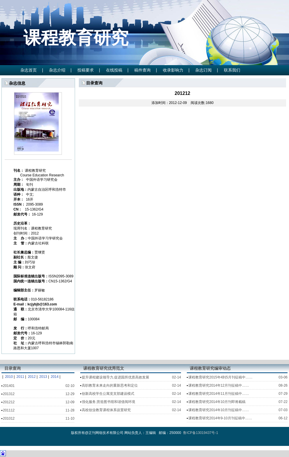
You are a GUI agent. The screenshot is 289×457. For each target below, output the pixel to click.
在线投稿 (114, 70)
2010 (9, 377)
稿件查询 (142, 70)
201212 (9, 402)
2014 (55, 377)
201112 (9, 410)
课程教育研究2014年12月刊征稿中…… (218, 385)
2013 (43, 377)
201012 (9, 418)
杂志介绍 (57, 70)
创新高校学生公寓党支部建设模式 (108, 394)
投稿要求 (85, 70)
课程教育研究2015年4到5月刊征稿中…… (220, 377)
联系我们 (232, 70)
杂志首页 (28, 70)
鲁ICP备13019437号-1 (200, 433)
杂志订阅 (203, 70)
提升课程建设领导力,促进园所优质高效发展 (115, 377)
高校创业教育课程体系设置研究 (106, 410)
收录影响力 (173, 70)
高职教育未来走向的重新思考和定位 (110, 385)
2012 (32, 377)
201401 (9, 386)
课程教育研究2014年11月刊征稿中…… (218, 394)
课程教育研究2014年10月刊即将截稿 (217, 402)
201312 (9, 394)
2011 (20, 377)
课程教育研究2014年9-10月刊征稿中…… (220, 418)
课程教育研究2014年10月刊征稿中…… (218, 410)
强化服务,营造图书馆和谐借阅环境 (108, 402)
